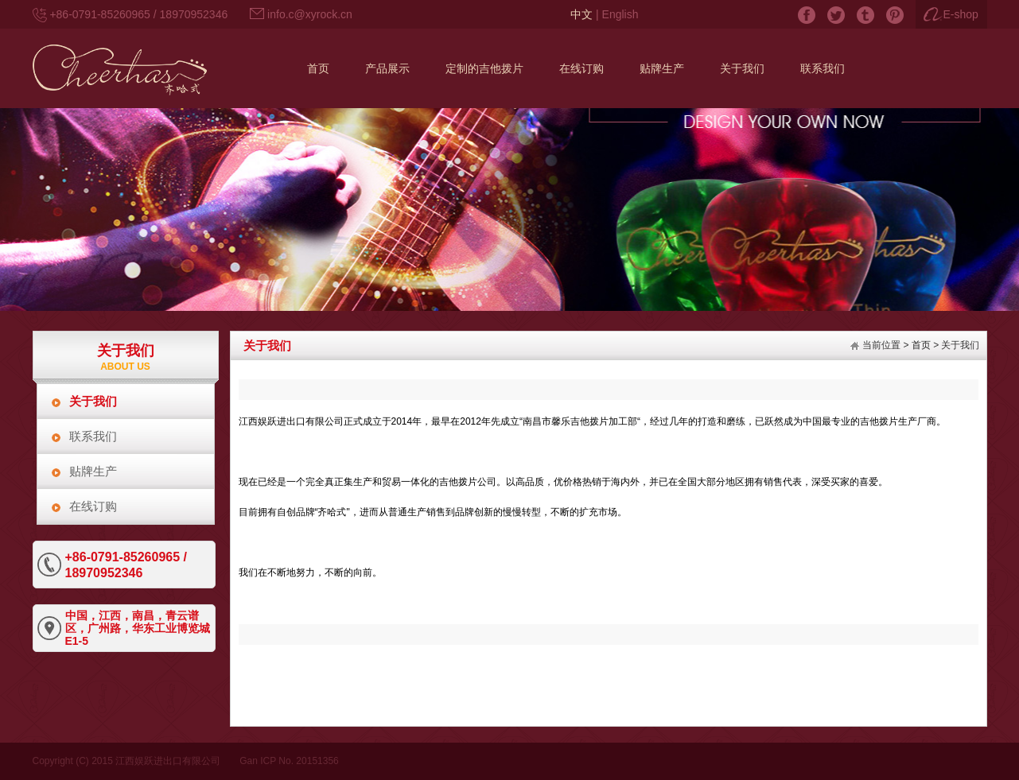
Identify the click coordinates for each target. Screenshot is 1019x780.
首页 (921, 345)
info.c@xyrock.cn (309, 14)
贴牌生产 (93, 471)
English (620, 14)
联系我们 (93, 436)
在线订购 (93, 506)
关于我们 (93, 401)
